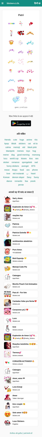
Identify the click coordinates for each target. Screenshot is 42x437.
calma (8, 147)
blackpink (10, 151)
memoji (16, 147)
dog (13, 155)
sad (36, 162)
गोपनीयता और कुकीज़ (16, 433)
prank (32, 181)
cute (15, 140)
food (22, 170)
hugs (22, 140)
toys (28, 151)
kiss (31, 158)
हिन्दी (37, 3)
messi (6, 170)
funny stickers (13, 166)
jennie (21, 185)
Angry (15, 170)
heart (33, 173)
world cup (14, 158)
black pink (32, 147)
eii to (35, 143)
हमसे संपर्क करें (28, 433)
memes (20, 151)
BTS (33, 166)
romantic (19, 181)
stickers (22, 143)
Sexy (29, 177)
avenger (25, 166)
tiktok (13, 143)
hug (34, 151)
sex (28, 170)
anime (29, 140)
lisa (26, 181)
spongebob (27, 162)
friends (8, 140)
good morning (23, 155)
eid (24, 147)
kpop (6, 143)
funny (36, 177)
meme (6, 155)
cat (29, 143)
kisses (24, 158)
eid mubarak (18, 173)
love (8, 173)
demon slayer (18, 177)
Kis (36, 140)
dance (9, 181)
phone (35, 170)
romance (16, 162)
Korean (6, 177)
